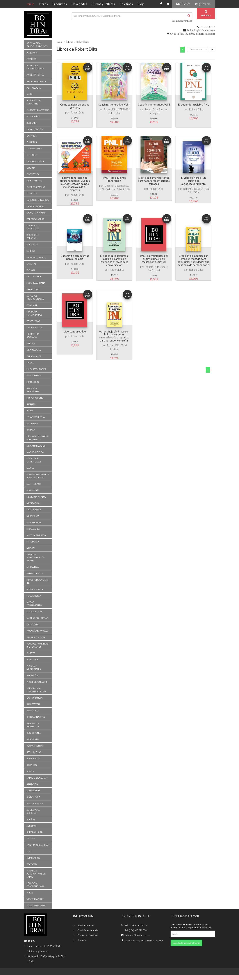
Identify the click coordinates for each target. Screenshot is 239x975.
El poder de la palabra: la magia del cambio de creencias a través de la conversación (114, 260)
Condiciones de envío (85, 930)
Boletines (126, 4)
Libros (43, 4)
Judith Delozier (107, 189)
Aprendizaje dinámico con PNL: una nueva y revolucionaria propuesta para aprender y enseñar (114, 336)
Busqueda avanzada (181, 20)
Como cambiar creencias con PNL (74, 106)
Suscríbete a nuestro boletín (186, 943)
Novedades (79, 4)
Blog (140, 4)
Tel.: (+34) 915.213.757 (136, 925)
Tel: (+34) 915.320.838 (136, 930)
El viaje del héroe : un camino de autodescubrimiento (193, 180)
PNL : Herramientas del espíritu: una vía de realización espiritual (154, 258)
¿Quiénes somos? (83, 925)
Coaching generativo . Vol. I (154, 104)
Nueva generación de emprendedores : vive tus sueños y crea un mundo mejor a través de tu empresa (75, 183)
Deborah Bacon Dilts (116, 185)
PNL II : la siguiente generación (114, 179)
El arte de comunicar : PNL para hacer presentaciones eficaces (154, 180)
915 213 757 (208, 27)
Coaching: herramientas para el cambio (75, 257)
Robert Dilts (77, 112)
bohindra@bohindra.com (201, 30)
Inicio (32, 4)
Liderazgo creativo (75, 331)
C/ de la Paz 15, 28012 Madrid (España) (192, 33)
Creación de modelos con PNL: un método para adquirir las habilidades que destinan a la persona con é (193, 260)
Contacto (80, 940)
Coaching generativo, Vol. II (114, 104)
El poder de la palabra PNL (193, 104)
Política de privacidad (85, 935)
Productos (59, 4)
